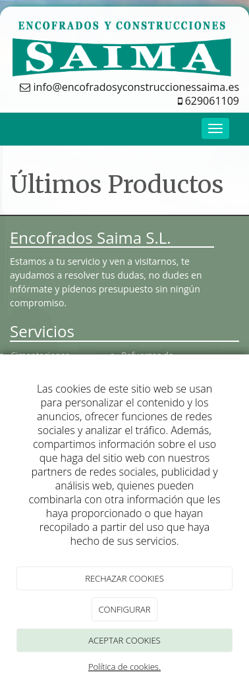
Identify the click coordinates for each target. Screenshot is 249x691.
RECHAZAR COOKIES (124, 578)
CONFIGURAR (124, 609)
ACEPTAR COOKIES (124, 640)
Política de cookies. (124, 667)
